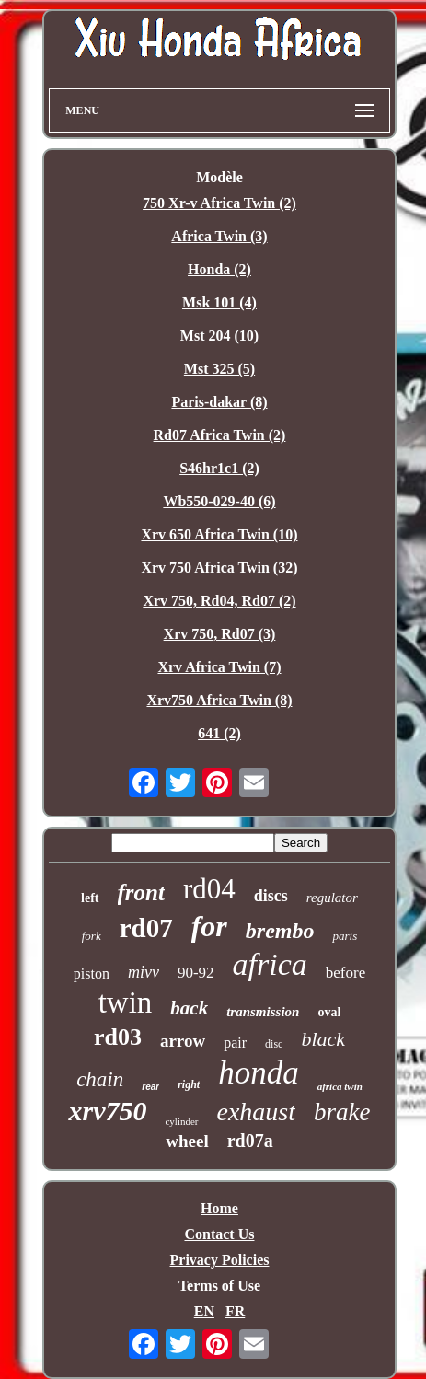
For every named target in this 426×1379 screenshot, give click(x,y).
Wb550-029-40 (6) (219, 501)
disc (273, 1043)
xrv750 (107, 1110)
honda (258, 1073)
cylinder (181, 1121)
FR (235, 1311)
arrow (182, 1040)
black (323, 1038)
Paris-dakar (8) (219, 402)
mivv (143, 972)
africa (270, 964)
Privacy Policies (220, 1260)
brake (342, 1112)
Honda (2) (219, 269)
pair (235, 1042)
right (189, 1084)
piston (91, 973)
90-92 (196, 972)
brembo (280, 931)
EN (204, 1311)
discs (271, 895)
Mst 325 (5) (219, 369)
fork (91, 936)
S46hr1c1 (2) (219, 468)
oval (328, 1012)
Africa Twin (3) (219, 236)
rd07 (146, 928)
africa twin (340, 1086)
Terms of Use (219, 1285)
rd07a (250, 1140)
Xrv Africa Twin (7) (219, 667)
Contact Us (219, 1234)
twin (125, 1002)
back (189, 1008)
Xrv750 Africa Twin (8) (219, 700)
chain (99, 1079)
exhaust (256, 1111)
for (209, 926)
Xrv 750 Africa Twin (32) (219, 567)
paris (344, 936)
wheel (187, 1141)
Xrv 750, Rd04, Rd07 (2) (219, 600)
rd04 (209, 889)
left (89, 898)
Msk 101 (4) (219, 302)
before (345, 972)
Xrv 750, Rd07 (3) (220, 634)
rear (150, 1087)
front (141, 892)
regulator (332, 897)
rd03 (118, 1037)
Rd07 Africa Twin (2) (220, 435)
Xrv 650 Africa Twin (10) (219, 534)
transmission (262, 1011)
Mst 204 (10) (219, 335)
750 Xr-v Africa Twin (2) (219, 203)
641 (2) (219, 733)
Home (219, 1208)
